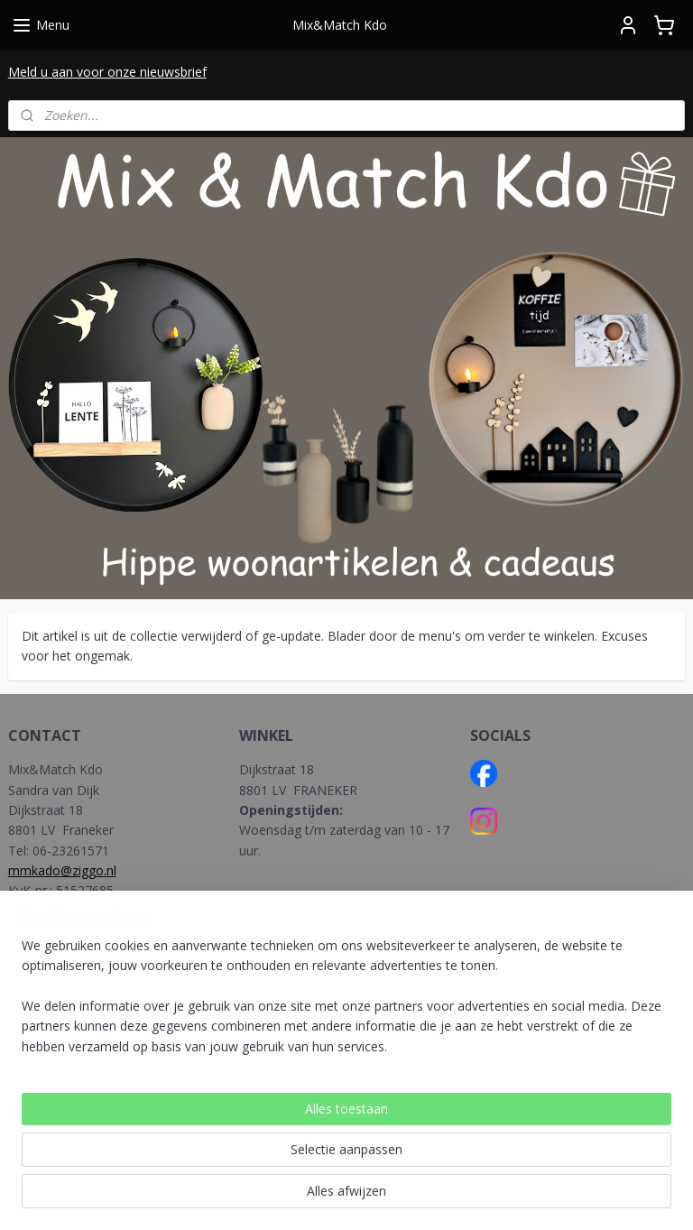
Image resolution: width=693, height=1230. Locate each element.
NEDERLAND (278, 1041)
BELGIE (262, 1062)
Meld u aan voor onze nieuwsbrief (107, 71)
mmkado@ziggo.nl (62, 870)
